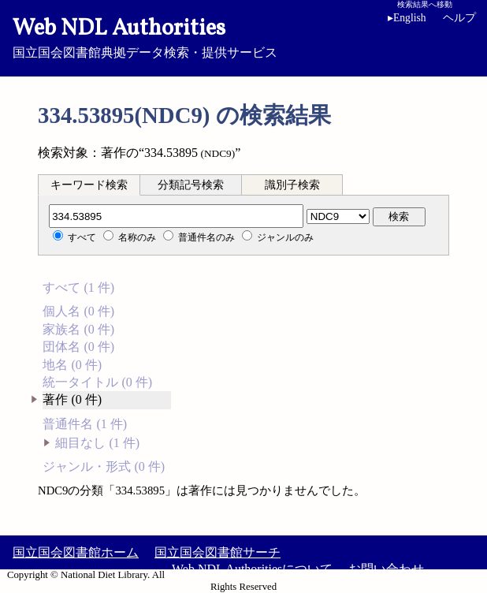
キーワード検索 (89, 185)
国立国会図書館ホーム (76, 552)
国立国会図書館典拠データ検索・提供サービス (243, 36)
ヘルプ (459, 18)
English (407, 18)
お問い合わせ (386, 569)
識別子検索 (292, 185)
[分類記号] (176, 216)
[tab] (89, 184)
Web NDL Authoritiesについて (252, 569)
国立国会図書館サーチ (217, 552)
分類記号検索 (191, 185)
